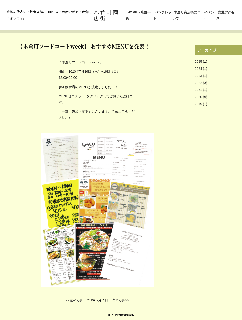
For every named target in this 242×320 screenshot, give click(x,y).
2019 (198, 104)
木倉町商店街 (107, 15)
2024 (198, 69)
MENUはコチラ (70, 96)
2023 (198, 76)
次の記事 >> (120, 300)
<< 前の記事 (74, 300)
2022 (198, 83)
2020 (198, 97)
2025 (198, 61)
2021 (198, 90)
